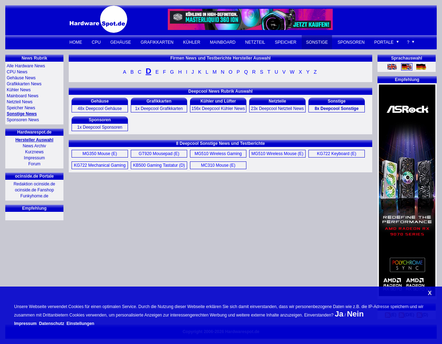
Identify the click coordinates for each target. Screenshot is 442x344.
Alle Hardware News (26, 65)
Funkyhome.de (34, 196)
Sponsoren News (23, 119)
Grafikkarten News (24, 83)
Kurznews (34, 151)
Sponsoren (351, 42)
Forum (34, 163)
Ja (339, 313)
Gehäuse (120, 42)
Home (75, 42)
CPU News (17, 71)
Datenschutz (51, 323)
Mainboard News (22, 95)
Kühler (192, 42)
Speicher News (21, 107)
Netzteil (255, 42)
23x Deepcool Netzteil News (277, 108)
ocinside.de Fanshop (34, 190)
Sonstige (317, 42)
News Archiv (34, 145)
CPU (96, 42)
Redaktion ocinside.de (34, 184)
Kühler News (19, 89)
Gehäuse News (21, 77)
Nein (355, 313)
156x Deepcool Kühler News (218, 108)
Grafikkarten (157, 42)
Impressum (34, 157)
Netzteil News (19, 101)
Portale (384, 42)
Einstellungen (80, 323)
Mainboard (223, 42)
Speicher (285, 42)
